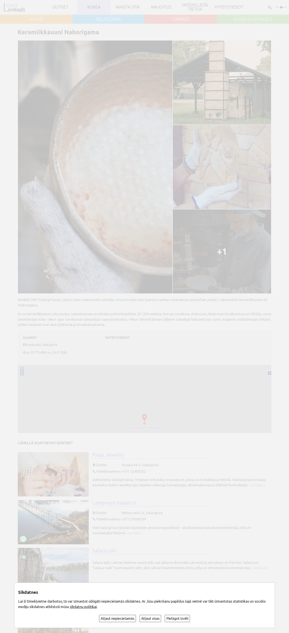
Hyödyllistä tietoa (195, 7)
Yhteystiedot (228, 7)
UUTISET (60, 7)
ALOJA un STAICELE (252, 19)
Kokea (93, 7)
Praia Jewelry (108, 455)
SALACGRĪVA (108, 19)
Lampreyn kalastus (114, 503)
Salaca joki (104, 550)
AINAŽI (36, 19)
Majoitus (161, 7)
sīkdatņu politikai (83, 607)
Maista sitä (128, 7)
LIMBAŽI (180, 19)
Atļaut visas (150, 618)
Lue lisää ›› (257, 485)
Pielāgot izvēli (177, 618)
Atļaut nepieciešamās (117, 618)
